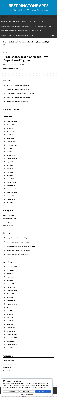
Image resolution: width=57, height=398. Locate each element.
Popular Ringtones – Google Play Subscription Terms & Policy (21, 31)
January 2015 (11, 185)
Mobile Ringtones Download (10, 21)
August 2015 (10, 162)
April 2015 (10, 175)
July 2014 (10, 202)
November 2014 (12, 192)
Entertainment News (9, 218)
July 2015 (10, 165)
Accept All (43, 391)
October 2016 (11, 148)
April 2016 (10, 152)
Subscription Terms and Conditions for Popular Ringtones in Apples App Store (26, 26)
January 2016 (11, 155)
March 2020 (10, 138)
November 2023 (12, 121)
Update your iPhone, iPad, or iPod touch (19, 97)
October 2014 (11, 195)
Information (26, 21)
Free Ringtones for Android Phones (27, 17)
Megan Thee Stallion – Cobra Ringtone (18, 85)
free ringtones (7, 222)
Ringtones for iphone (49, 17)
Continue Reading (10, 68)
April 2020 (10, 135)
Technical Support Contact (25, 35)
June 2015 (10, 168)
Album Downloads (8, 215)
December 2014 (12, 189)
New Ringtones (7, 52)
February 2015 (11, 182)
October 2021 (11, 125)
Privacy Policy (38, 21)
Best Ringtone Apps (28, 5)
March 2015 (10, 179)
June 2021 (10, 128)
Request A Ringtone (7, 35)
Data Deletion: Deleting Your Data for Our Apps (21, 93)
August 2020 (10, 131)
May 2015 (10, 172)
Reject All (26, 391)
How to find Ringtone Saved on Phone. (18, 89)
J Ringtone (12, 64)
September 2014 (12, 199)
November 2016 (12, 145)
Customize (11, 391)
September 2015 (12, 158)
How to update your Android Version (18, 101)
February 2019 (11, 141)
